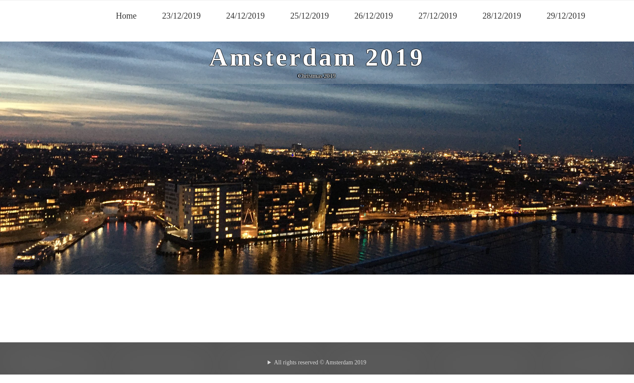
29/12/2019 (566, 15)
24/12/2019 (245, 15)
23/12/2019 (181, 15)
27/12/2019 (438, 15)
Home (126, 15)
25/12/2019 (309, 15)
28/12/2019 (502, 15)
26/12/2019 (374, 15)
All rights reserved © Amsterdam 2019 (320, 362)
